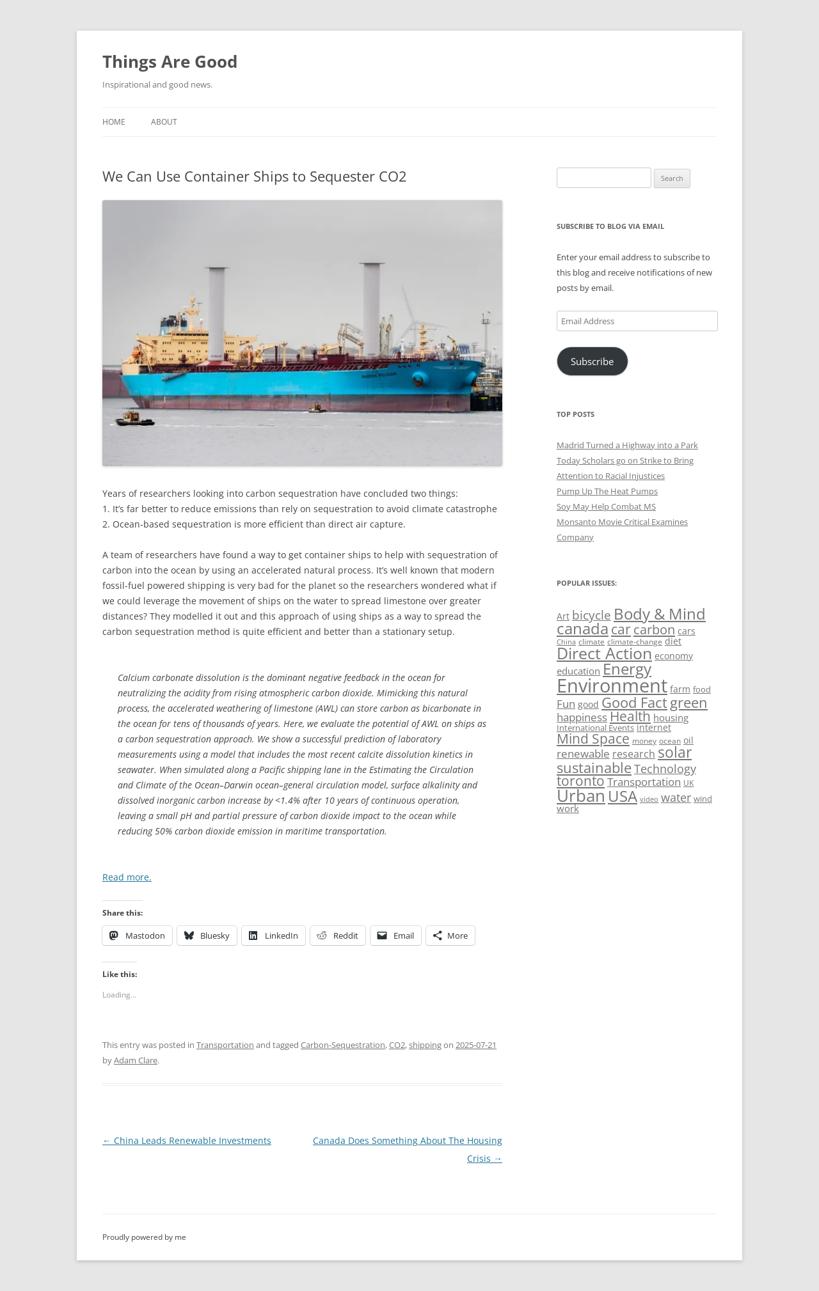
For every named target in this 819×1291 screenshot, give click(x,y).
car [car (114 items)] (621, 629)
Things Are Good (169, 61)
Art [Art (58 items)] (563, 616)
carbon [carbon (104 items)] (654, 629)
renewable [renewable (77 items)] (583, 753)
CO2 (397, 1045)
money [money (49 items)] (644, 740)
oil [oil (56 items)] (688, 740)
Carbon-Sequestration (343, 1045)
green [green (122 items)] (689, 702)
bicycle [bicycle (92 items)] (591, 615)
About (164, 121)
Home (113, 121)
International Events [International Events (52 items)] (595, 727)
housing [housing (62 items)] (670, 717)
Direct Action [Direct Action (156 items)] (604, 653)
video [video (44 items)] (649, 799)
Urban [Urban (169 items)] (581, 795)
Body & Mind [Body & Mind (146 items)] (660, 613)
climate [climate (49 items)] (591, 641)
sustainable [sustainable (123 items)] (594, 767)
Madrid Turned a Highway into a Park (627, 445)
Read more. (127, 877)
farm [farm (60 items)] (680, 689)
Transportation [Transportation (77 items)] (644, 781)
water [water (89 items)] (676, 797)
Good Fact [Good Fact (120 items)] (634, 702)
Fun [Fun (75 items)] (566, 703)
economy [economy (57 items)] (674, 656)
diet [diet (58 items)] (673, 641)
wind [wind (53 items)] (703, 798)
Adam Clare (135, 1060)
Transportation (225, 1045)
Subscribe (592, 361)
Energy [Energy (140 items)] (627, 669)
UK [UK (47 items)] (688, 783)
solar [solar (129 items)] (675, 752)
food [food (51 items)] (702, 689)
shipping (425, 1045)
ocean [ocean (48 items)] (670, 740)
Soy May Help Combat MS (606, 506)
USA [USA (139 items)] (622, 796)
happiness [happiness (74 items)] (582, 717)
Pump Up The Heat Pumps (607, 491)
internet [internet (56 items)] (654, 727)
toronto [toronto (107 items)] (581, 781)
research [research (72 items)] (633, 754)
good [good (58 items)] (588, 704)
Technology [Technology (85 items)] (665, 768)
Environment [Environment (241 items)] (612, 685)
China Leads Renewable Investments (186, 1140)
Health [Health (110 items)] (630, 716)
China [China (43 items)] (566, 642)
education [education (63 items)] (578, 670)
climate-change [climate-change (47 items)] (634, 641)
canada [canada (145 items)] (582, 628)
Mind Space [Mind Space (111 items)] (593, 738)
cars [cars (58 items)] (687, 631)
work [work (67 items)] (568, 808)
